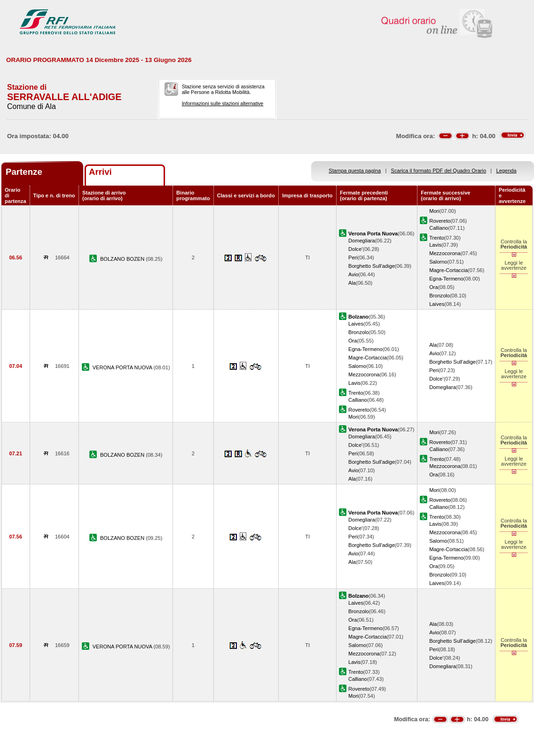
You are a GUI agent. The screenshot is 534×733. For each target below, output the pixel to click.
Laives (436, 304)
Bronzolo (439, 295)
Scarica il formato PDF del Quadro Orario (439, 170)
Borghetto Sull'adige (371, 266)
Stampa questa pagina (355, 170)
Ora (433, 287)
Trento (436, 238)
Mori (434, 211)
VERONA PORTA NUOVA (123, 367)
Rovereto (439, 221)
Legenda (506, 170)
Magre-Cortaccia (448, 270)
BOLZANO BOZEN (123, 259)
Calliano (438, 228)
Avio (353, 274)
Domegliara (361, 240)
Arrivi (100, 172)
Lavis (435, 245)
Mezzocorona (445, 253)
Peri (353, 257)
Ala (352, 283)
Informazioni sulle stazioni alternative (223, 103)
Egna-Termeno (446, 278)
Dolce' (355, 249)
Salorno (438, 262)
